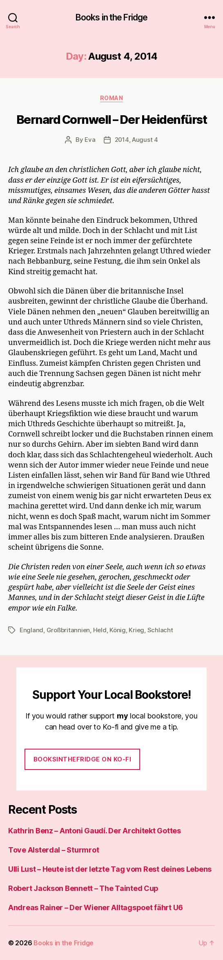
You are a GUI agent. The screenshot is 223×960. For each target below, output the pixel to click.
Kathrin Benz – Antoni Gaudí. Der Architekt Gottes (94, 830)
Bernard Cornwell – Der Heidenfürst (111, 119)
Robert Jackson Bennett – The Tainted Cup (83, 888)
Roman (111, 97)
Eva (90, 139)
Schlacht (160, 630)
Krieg (136, 630)
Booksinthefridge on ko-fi (82, 759)
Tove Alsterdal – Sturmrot (53, 850)
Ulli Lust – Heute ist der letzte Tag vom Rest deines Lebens (110, 869)
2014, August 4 (136, 139)
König (117, 630)
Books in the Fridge (111, 17)
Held (100, 630)
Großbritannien (68, 630)
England (31, 630)
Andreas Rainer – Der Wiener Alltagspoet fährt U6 (95, 907)
